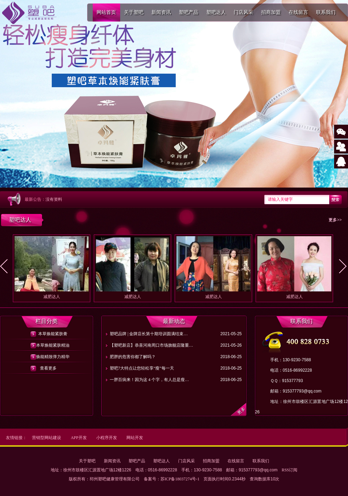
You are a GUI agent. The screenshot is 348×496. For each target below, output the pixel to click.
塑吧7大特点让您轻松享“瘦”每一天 (142, 368)
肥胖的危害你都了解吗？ (133, 356)
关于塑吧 (133, 12)
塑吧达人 (216, 12)
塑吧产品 (188, 12)
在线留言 (298, 12)
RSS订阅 (289, 470)
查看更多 (48, 368)
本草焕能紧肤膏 (48, 333)
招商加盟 (271, 12)
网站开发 (134, 437)
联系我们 (325, 12)
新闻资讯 (161, 12)
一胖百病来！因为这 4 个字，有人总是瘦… (149, 379)
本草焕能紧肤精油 (48, 345)
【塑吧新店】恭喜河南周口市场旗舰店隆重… (151, 345)
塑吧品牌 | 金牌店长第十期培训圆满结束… (149, 333)
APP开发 (79, 437)
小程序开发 (106, 437)
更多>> (335, 219)
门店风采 (243, 12)
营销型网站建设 (46, 437)
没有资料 (53, 199)
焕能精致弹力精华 (48, 356)
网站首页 (106, 12)
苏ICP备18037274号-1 (180, 479)
